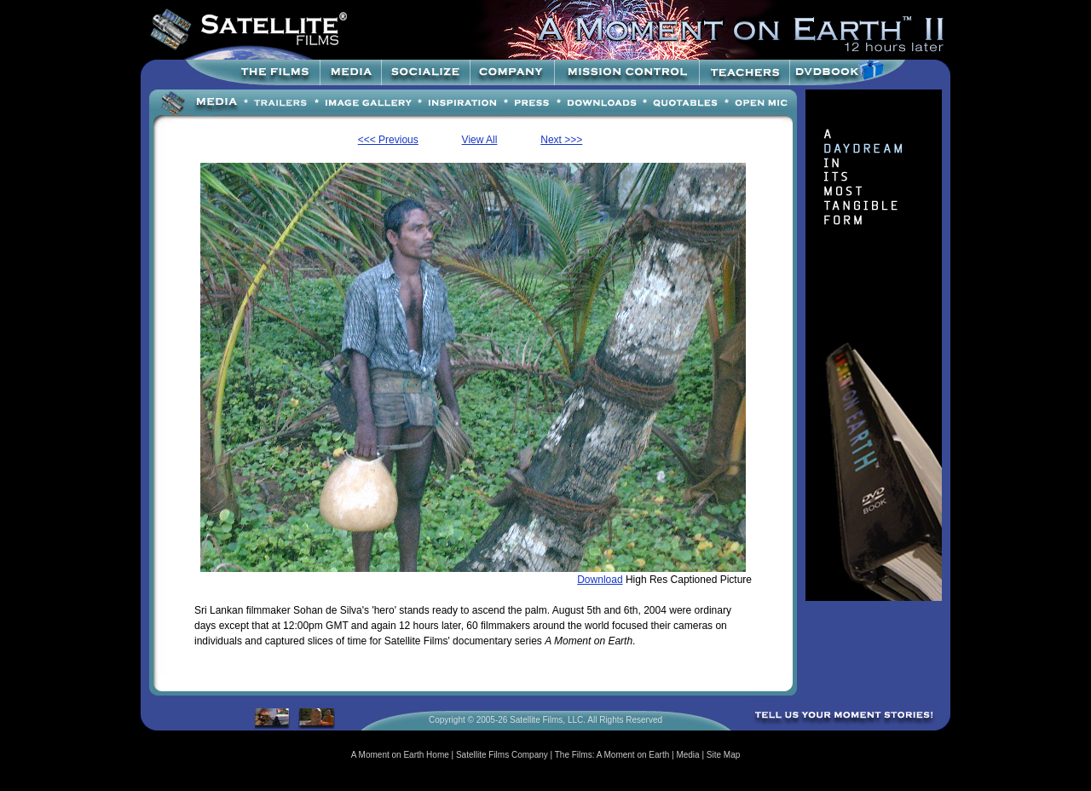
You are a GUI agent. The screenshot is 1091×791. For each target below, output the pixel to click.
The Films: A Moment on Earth (612, 754)
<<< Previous (388, 140)
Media (687, 754)
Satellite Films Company (502, 754)
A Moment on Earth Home (400, 754)
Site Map (723, 754)
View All (480, 140)
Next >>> (561, 140)
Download (599, 580)
